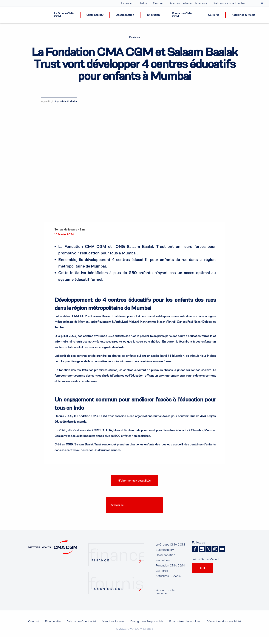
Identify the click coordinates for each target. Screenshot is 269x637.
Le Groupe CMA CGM (170, 544)
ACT (202, 568)
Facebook (195, 549)
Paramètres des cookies (134, 515)
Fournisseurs (107, 588)
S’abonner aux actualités (134, 480)
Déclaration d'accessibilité (223, 621)
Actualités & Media (66, 101)
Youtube (222, 549)
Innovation (163, 560)
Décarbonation (165, 555)
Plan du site (53, 621)
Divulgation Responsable (146, 621)
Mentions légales (113, 621)
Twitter (208, 549)
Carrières (162, 570)
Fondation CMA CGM (170, 565)
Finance (101, 560)
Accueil (45, 101)
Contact (33, 621)
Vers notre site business (165, 592)
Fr (258, 3)
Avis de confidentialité (81, 621)
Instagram (215, 549)
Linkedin (202, 549)
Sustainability (165, 549)
